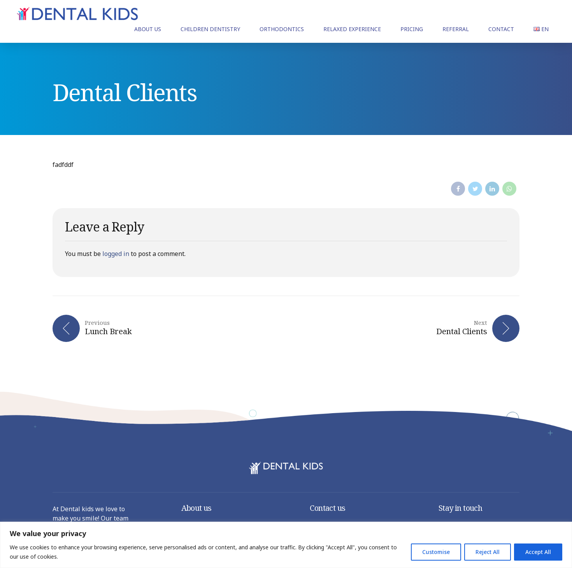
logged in (115, 253)
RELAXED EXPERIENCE (352, 29)
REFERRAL (455, 29)
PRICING (411, 29)
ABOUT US (147, 29)
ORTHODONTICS (282, 29)
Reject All (487, 552)
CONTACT (501, 29)
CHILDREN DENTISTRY (210, 29)
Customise (436, 552)
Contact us (327, 508)
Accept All (538, 552)
